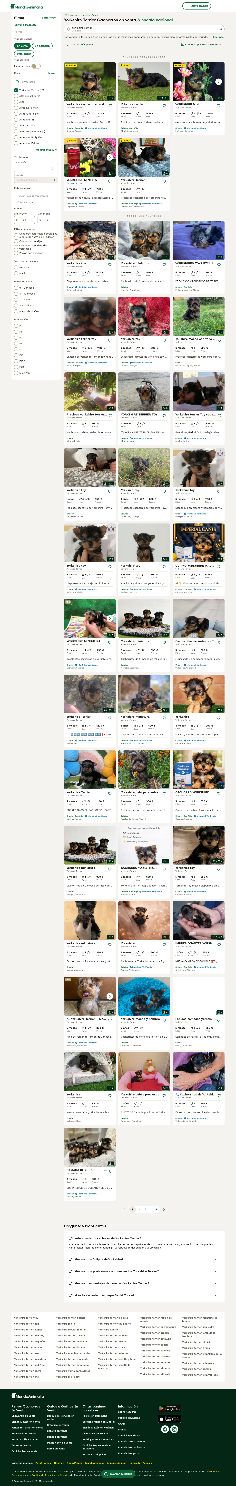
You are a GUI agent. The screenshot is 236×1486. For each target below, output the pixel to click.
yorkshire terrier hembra (113, 1335)
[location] (36, 168)
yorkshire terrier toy (26, 1317)
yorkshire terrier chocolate (72, 1359)
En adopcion (42, 45)
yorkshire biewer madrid (71, 1329)
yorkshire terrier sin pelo (113, 1317)
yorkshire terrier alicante (155, 1374)
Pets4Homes (43, 1463)
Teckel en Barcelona (94, 1415)
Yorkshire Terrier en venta (27, 1427)
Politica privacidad (129, 1417)
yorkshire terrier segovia (197, 1369)
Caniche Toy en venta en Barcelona (97, 1447)
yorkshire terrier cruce (111, 1347)
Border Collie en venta (25, 1439)
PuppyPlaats (74, 1463)
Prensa (122, 1429)
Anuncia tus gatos (128, 1453)
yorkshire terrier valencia (155, 1350)
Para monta (24, 53)
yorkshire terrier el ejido (196, 1342)
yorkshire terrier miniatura (30, 1359)
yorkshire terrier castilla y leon (117, 1359)
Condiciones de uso (129, 1435)
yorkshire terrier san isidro (198, 1327)
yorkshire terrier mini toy (29, 1335)
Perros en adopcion (94, 1454)
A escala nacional (155, 20)
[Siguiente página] (164, 1209)
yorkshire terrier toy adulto (114, 1323)
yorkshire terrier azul (26, 1353)
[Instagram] (174, 1429)
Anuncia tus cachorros (131, 1447)
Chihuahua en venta (23, 1415)
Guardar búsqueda (80, 44)
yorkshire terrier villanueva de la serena (202, 1355)
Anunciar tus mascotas (132, 1441)
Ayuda (121, 1423)
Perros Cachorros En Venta (25, 1408)
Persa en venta (56, 1448)
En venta (22, 45)
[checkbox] (16, 90)
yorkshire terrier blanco (28, 1329)
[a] (48, 220)
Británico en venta (58, 1425)
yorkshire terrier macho (112, 1341)
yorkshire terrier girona (196, 1348)
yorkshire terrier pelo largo (72, 1365)
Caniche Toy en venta (24, 1451)
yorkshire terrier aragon (154, 1332)
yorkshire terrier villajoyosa (198, 1363)
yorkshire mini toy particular (73, 1353)
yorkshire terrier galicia (154, 1344)
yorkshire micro (65, 1323)
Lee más (218, 37)
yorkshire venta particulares (73, 1370)
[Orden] (201, 44)
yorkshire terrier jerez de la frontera (198, 1334)
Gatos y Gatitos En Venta (62, 1408)
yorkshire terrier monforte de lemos (199, 1319)
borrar (52, 73)
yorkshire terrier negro (27, 1370)
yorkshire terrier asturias (113, 1353)
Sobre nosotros (127, 1411)
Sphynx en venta (57, 1430)
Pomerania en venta (23, 1433)
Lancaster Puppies (141, 1463)
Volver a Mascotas (25, 24)
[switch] (36, 66)
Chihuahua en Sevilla (95, 1433)
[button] (199, 81)
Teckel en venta (21, 1445)
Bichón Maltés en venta (25, 1421)
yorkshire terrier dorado (70, 1347)
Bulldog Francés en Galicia (98, 1439)
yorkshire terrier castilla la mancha (114, 1367)
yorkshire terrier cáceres (155, 1356)
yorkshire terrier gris (26, 1376)
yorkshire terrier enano (28, 1347)
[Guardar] (110, 105)
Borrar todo (49, 17)
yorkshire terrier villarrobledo (200, 1374)
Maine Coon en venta (59, 1442)
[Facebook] (165, 1429)
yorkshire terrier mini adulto (73, 1341)
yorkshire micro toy (67, 1376)
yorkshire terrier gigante (70, 1317)
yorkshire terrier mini (26, 1323)
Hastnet (59, 1463)
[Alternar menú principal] (3, 6)
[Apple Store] (170, 1419)
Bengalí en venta (57, 1436)
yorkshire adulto (108, 1329)
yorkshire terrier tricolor (70, 1335)
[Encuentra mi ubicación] (52, 168)
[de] (24, 220)
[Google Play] (169, 1408)
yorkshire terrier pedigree (29, 1365)
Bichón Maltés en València (98, 1427)
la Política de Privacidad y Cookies (48, 1475)
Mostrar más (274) (47, 149)
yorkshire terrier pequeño (29, 1341)
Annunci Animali (116, 1463)
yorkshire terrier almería (155, 1368)
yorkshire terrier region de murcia (156, 1319)
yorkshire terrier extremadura (158, 1327)
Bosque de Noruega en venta (60, 1417)
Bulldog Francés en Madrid (98, 1421)
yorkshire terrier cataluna (155, 1338)
